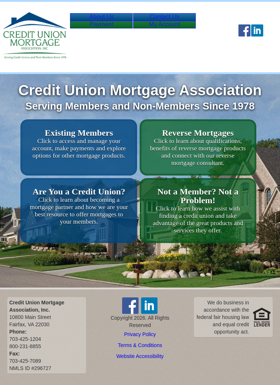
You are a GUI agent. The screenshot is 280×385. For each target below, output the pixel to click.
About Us (104, 21)
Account (179, 38)
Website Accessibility (140, 356)
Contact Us (173, 21)
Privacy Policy (140, 334)
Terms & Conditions (140, 345)
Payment (104, 38)
